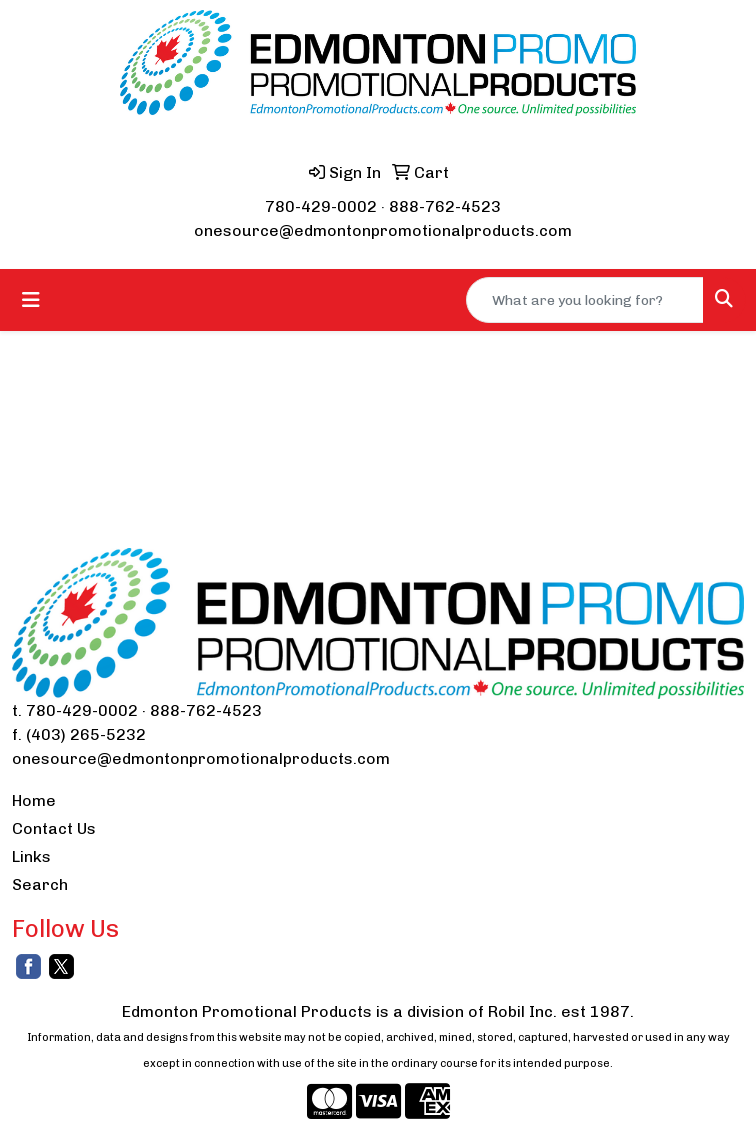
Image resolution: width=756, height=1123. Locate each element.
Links (31, 856)
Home (34, 800)
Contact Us (54, 828)
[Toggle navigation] (31, 300)
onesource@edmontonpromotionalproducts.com (383, 230)
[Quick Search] (585, 300)
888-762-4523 (445, 206)
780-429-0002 (321, 206)
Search (40, 884)
